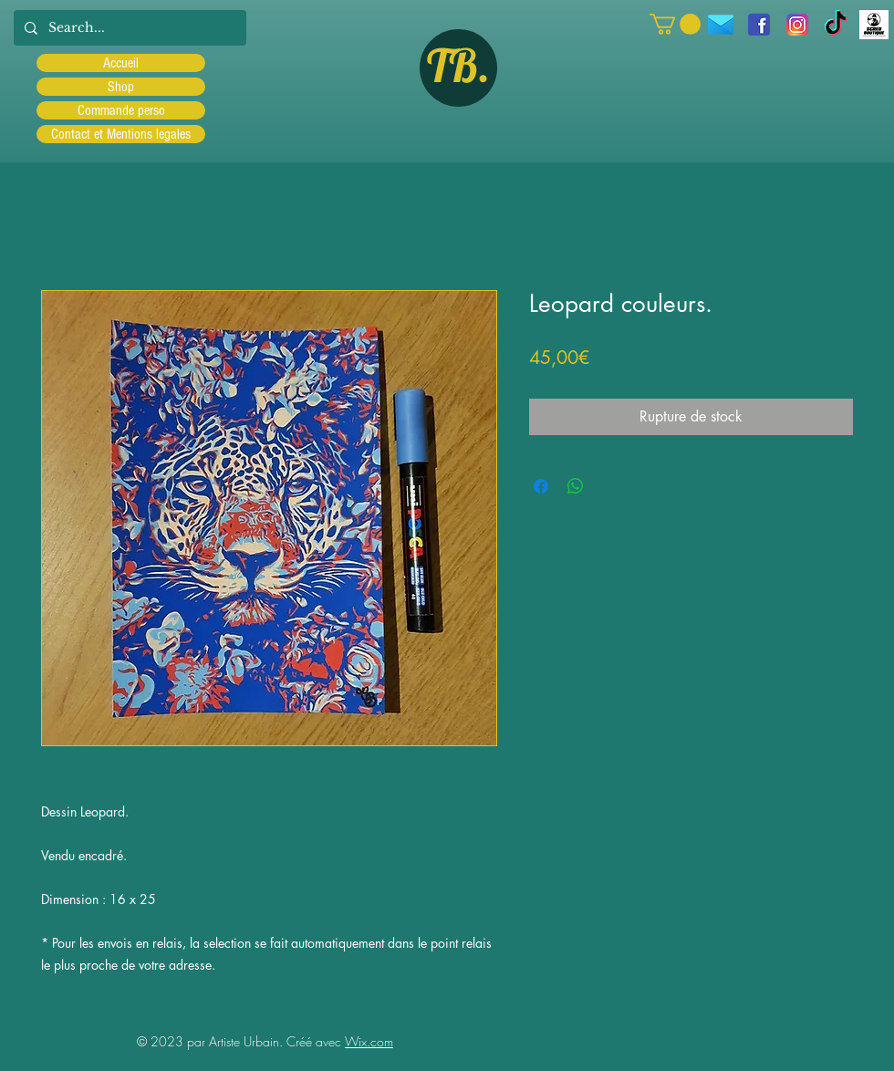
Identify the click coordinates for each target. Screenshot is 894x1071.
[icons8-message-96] (720, 24)
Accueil (121, 63)
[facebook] (759, 24)
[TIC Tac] (835, 24)
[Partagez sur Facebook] (541, 486)
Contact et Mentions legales (121, 134)
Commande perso (121, 110)
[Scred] (874, 24)
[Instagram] (797, 24)
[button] (675, 24)
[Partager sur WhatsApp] (576, 486)
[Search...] (128, 28)
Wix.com (369, 1041)
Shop (121, 86)
